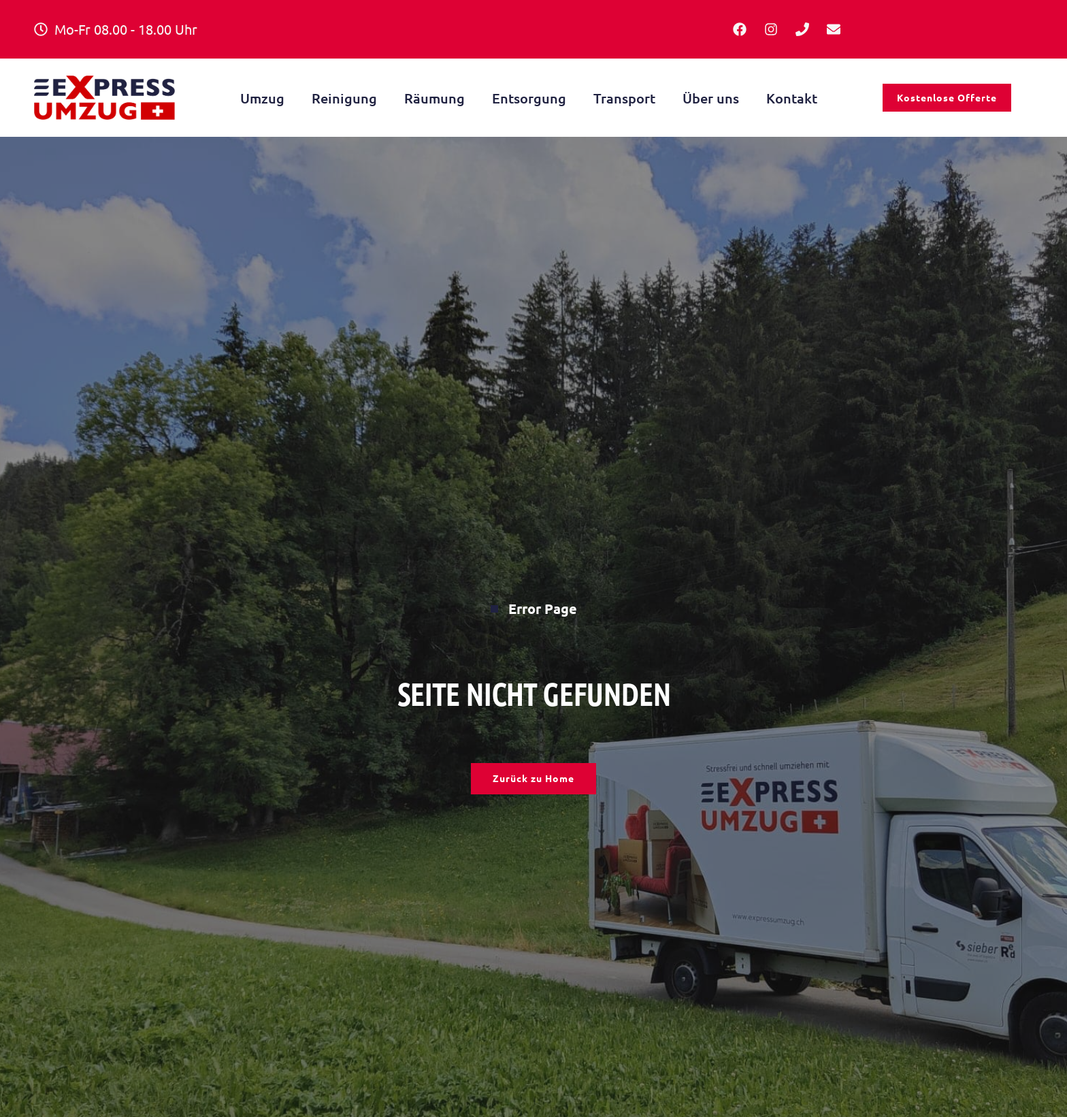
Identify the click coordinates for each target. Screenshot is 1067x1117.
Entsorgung (529, 100)
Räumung (434, 100)
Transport (624, 100)
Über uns (711, 100)
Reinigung (344, 100)
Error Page (534, 611)
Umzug (262, 100)
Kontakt (791, 100)
